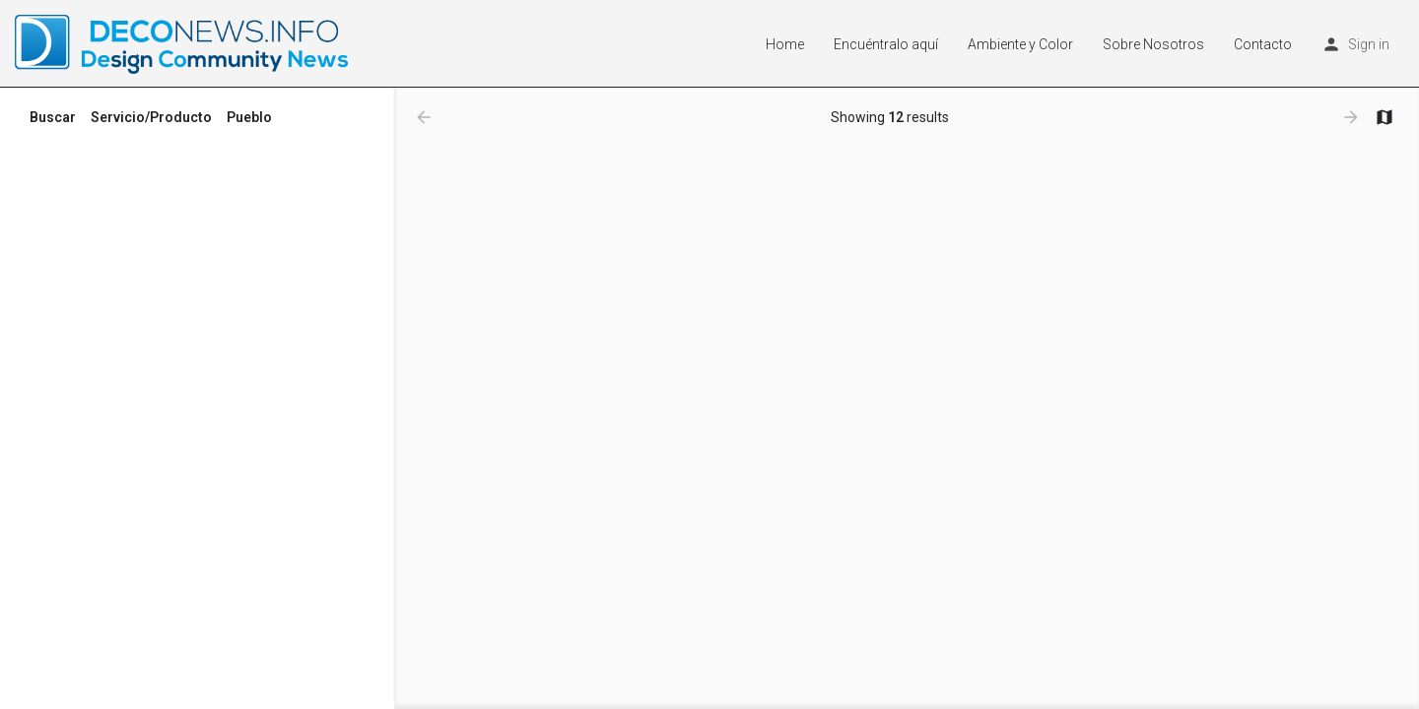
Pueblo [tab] (249, 117)
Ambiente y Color (1020, 44)
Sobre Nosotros (1153, 44)
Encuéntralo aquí (886, 44)
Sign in (1368, 44)
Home (785, 44)
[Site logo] (184, 42)
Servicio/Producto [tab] (151, 117)
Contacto (1263, 44)
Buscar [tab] (53, 117)
